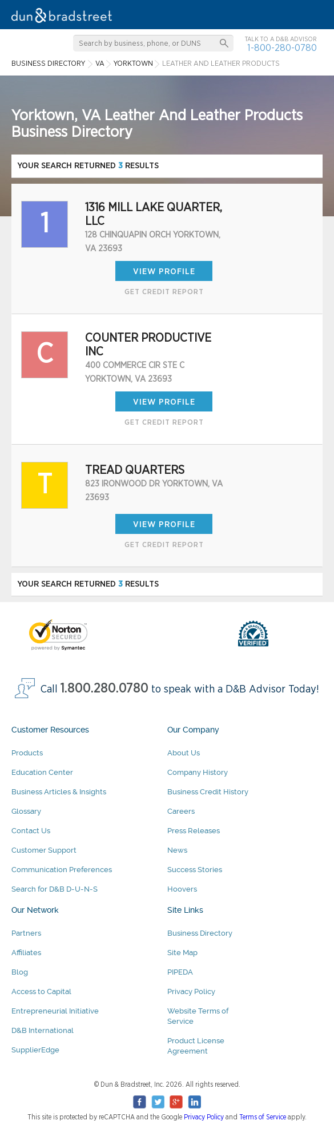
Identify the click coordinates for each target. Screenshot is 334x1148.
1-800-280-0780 (282, 48)
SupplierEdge (35, 1050)
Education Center (42, 772)
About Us (183, 753)
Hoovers (182, 889)
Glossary (26, 811)
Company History (197, 772)
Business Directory (199, 933)
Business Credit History (207, 791)
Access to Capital (41, 991)
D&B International (42, 1030)
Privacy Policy (191, 991)
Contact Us (30, 830)
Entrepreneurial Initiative (55, 1011)
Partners (26, 933)
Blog (19, 972)
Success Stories (194, 869)
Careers (181, 811)
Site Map (182, 952)
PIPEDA (180, 972)
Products (27, 753)
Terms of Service (262, 1117)
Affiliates (26, 952)
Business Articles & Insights (58, 791)
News (177, 850)
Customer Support (44, 850)
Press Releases (193, 830)
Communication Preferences (61, 869)
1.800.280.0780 (104, 688)
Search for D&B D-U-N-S (54, 889)
